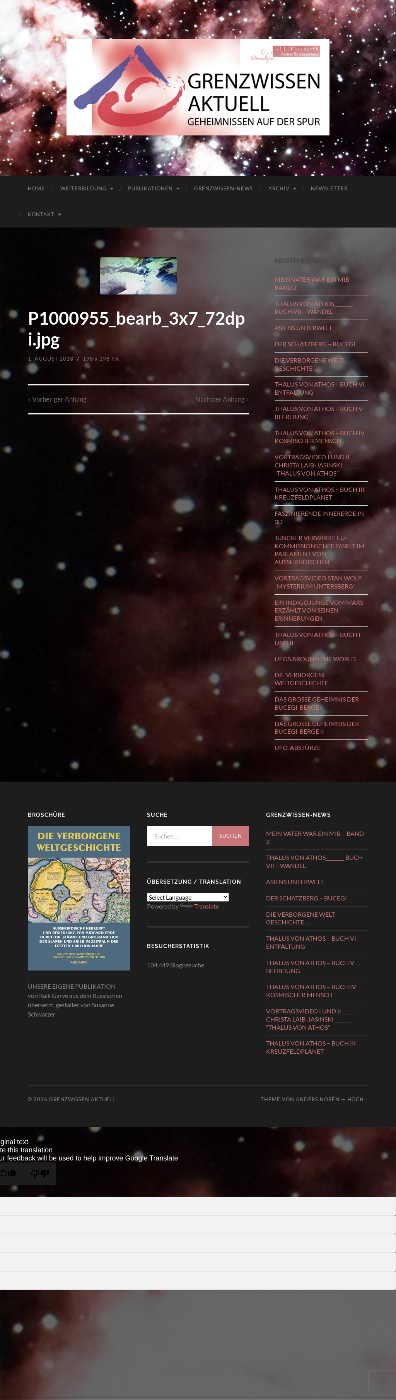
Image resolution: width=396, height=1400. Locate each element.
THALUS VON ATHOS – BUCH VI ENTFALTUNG (320, 388)
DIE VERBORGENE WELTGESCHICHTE (301, 678)
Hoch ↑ (357, 1099)
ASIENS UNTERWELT (303, 327)
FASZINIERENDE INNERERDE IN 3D (319, 517)
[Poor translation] (40, 1173)
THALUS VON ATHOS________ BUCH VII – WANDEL (314, 307)
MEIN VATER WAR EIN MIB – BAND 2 (314, 283)
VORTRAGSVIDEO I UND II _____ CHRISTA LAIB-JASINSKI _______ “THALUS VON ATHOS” (318, 465)
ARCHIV (279, 188)
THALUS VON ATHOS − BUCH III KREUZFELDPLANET (319, 493)
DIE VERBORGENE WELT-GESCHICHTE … (310, 364)
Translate (199, 906)
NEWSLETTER (329, 188)
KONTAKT (41, 214)
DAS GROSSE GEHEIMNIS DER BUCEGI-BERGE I (317, 703)
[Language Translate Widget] (188, 897)
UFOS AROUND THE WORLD (315, 658)
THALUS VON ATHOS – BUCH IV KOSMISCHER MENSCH (320, 437)
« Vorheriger (57, 399)
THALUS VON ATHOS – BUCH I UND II (317, 638)
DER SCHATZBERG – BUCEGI (315, 343)
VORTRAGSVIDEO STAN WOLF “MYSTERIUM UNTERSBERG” (318, 582)
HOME (36, 188)
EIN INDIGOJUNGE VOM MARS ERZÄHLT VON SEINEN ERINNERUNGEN (319, 610)
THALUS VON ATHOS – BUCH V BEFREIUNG (319, 412)
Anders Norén (318, 1099)
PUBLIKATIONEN (150, 188)
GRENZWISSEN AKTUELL (82, 1099)
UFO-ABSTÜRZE (298, 747)
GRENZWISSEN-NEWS (223, 188)
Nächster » (222, 399)
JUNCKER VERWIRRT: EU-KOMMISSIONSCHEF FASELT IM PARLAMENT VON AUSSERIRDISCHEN (319, 549)
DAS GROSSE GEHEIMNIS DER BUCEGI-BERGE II (317, 727)
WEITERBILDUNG (83, 188)
